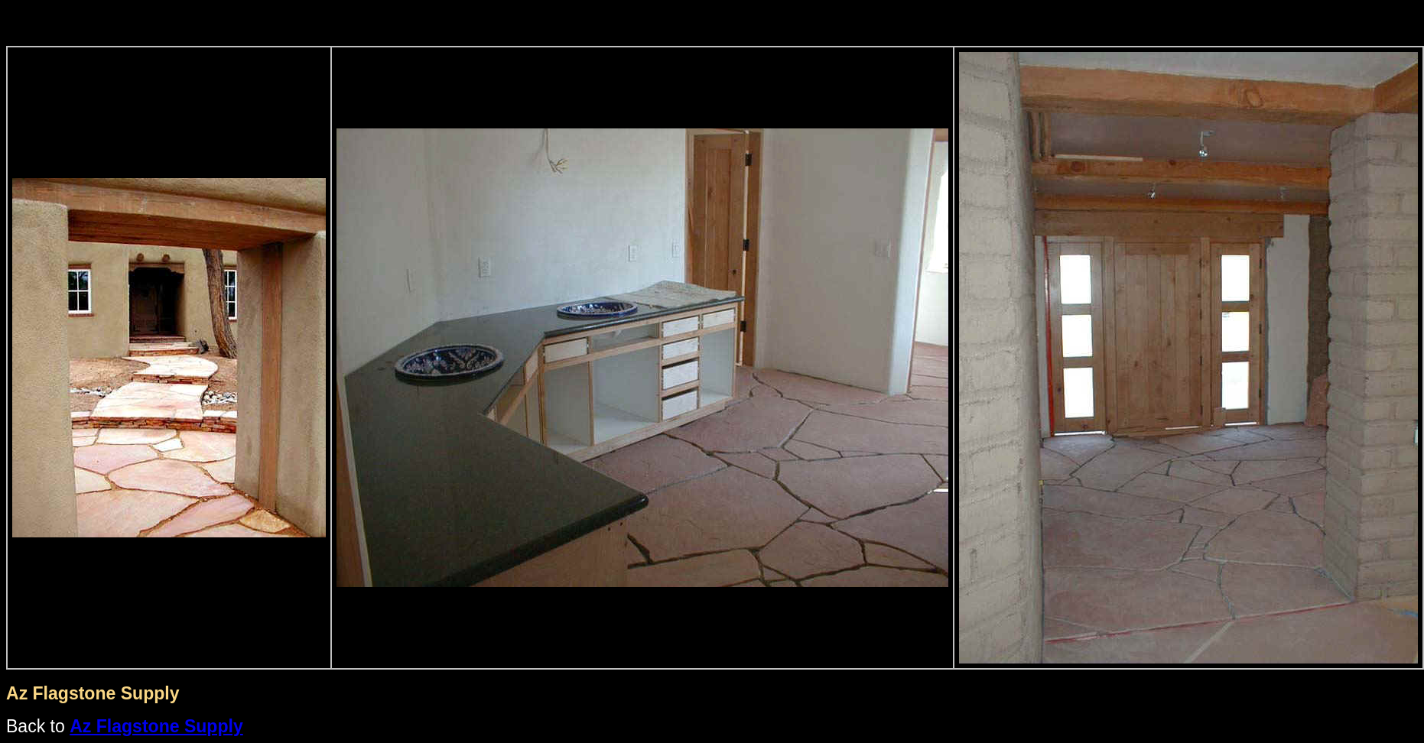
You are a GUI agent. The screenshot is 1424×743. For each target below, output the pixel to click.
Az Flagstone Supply (156, 726)
